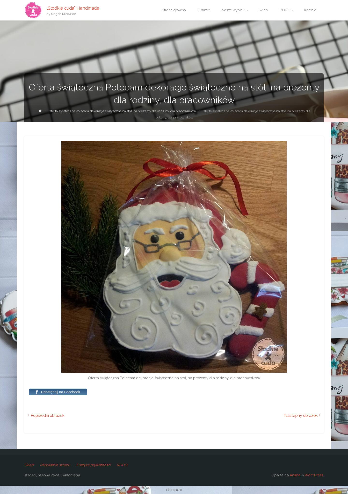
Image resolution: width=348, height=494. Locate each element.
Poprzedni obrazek (45, 415)
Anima (294, 475)
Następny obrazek (303, 415)
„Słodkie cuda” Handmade (72, 7)
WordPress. (314, 475)
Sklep (29, 465)
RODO (122, 465)
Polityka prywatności (93, 465)
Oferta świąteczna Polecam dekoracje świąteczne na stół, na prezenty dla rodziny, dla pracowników (122, 111)
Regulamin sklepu (55, 465)
